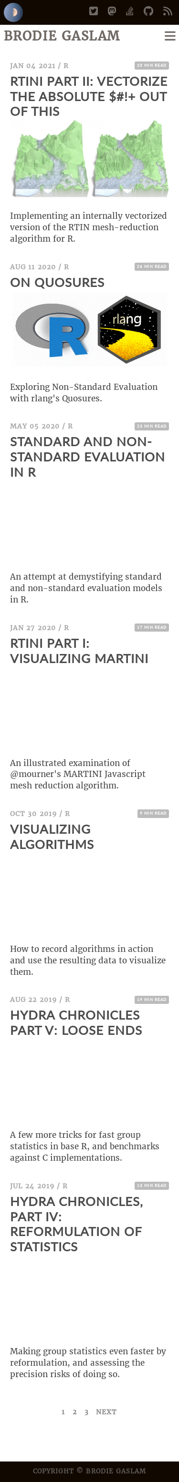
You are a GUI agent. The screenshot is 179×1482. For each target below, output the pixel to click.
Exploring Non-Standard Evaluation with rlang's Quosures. (84, 393)
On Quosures (57, 282)
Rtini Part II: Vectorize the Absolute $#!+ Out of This (89, 96)
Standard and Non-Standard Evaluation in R (87, 456)
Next (106, 1412)
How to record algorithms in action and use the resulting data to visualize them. (88, 960)
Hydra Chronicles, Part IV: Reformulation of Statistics (76, 1224)
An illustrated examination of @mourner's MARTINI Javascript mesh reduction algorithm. (78, 774)
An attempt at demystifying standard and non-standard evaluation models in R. (86, 588)
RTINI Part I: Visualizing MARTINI (79, 650)
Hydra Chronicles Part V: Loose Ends (76, 1022)
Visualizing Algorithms (52, 836)
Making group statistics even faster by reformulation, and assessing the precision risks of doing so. (88, 1363)
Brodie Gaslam (62, 36)
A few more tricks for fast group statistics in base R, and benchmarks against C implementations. (84, 1146)
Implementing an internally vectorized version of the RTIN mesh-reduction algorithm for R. (88, 227)
